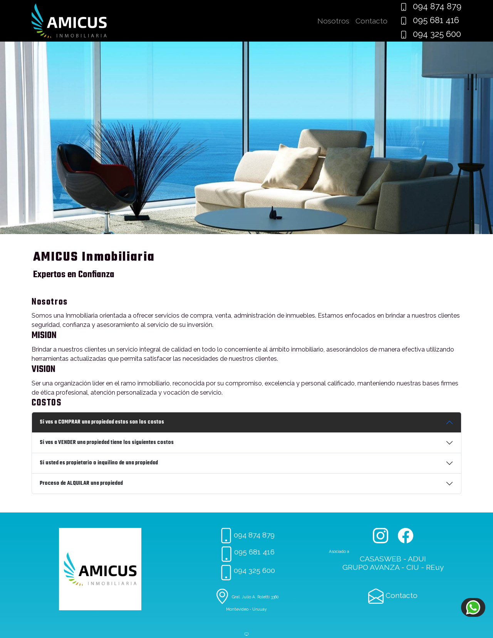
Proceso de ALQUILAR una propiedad (81, 483)
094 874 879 (430, 6)
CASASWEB (380, 558)
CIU (412, 567)
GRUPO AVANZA (370, 567)
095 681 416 (429, 20)
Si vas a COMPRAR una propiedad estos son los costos (102, 422)
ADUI (417, 558)
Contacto (371, 21)
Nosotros (333, 21)
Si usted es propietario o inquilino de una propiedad (99, 463)
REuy (435, 567)
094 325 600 (430, 34)
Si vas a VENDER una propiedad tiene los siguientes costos (107, 442)
